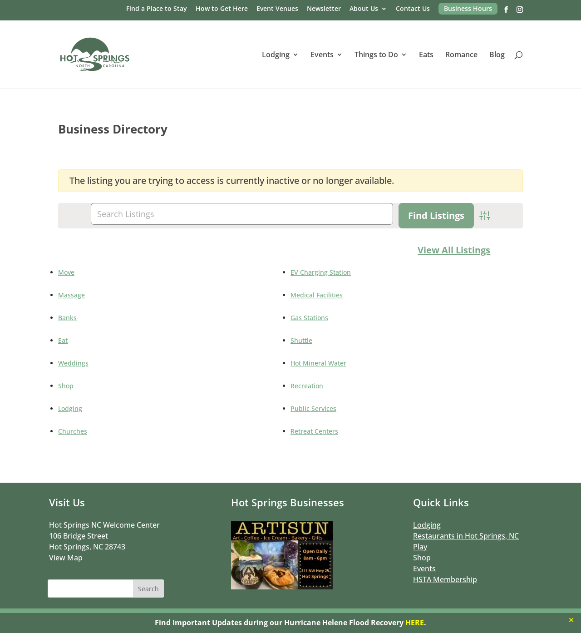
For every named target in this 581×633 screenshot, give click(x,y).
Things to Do (376, 55)
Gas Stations (309, 317)
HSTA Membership (445, 579)
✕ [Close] (571, 619)
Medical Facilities (316, 295)
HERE (414, 623)
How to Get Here (222, 9)
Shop (66, 385)
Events (322, 55)
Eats (426, 55)
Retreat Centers (314, 431)
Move (66, 272)
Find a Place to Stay (156, 9)
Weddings (73, 363)
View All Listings (454, 250)
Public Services (313, 408)
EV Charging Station (320, 272)
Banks (67, 317)
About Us (364, 9)
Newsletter (324, 9)
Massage (71, 295)
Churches (72, 431)
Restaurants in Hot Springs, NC (466, 536)
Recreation (306, 385)
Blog (497, 55)
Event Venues (277, 9)
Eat (63, 340)
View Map (66, 558)
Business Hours (468, 8)
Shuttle (301, 340)
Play (420, 547)
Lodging (276, 55)
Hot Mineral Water (318, 363)
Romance (461, 55)
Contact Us (413, 9)
